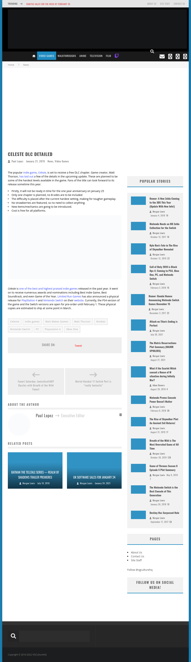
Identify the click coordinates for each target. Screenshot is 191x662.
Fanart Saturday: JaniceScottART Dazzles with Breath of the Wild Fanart (36, 385)
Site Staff (165, 3)
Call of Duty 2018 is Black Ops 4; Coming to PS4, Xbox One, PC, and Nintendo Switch (164, 272)
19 (167, 215)
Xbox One (72, 329)
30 (168, 410)
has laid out (26, 176)
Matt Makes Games (56, 321)
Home (11, 64)
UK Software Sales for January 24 (94, 477)
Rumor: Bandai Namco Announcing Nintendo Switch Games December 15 (164, 300)
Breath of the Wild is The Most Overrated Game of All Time (164, 444)
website (79, 300)
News (50, 161)
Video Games (46, 56)
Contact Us (179, 3)
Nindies (100, 321)
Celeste (42, 172)
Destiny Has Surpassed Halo (164, 513)
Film (108, 56)
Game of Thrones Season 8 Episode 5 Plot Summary (164, 468)
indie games (32, 321)
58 (170, 521)
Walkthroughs (67, 56)
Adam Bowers (159, 385)
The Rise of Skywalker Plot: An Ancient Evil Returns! (164, 421)
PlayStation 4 (29, 300)
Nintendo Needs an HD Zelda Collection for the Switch (164, 226)
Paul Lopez (17, 161)
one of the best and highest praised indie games (48, 288)
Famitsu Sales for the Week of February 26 (48, 4)
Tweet (78, 345)
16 (168, 287)
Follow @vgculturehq (140, 570)
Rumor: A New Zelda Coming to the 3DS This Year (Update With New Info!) (164, 202)
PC (37, 329)
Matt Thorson (82, 321)
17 (167, 432)
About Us (151, 3)
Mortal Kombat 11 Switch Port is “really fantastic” (93, 383)
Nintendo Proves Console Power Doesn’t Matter (163, 399)
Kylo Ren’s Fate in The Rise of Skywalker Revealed (164, 247)
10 (168, 504)
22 (168, 258)
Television (96, 56)
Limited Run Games (69, 296)
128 (169, 457)
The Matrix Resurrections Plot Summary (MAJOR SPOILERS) (163, 347)
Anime (83, 56)
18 (168, 236)
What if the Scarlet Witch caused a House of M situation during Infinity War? (163, 374)
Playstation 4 (53, 329)
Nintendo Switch (53, 300)
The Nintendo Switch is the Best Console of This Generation (164, 491)
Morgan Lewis (29, 483)
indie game (30, 172)
